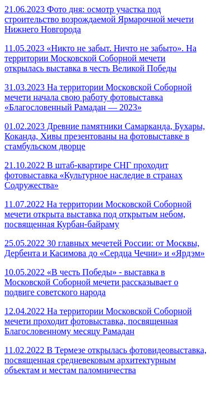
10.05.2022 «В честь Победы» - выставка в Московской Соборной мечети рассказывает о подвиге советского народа (91, 282)
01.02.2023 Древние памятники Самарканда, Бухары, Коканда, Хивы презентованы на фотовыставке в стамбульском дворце (104, 136)
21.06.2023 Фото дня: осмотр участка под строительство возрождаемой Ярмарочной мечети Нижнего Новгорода (99, 19)
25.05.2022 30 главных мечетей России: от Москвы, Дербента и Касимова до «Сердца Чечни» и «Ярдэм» (104, 248)
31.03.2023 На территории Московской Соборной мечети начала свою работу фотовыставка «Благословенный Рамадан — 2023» (98, 97)
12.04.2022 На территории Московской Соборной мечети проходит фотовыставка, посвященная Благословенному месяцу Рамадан (98, 321)
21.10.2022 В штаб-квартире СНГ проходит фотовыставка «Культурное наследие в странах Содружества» (93, 175)
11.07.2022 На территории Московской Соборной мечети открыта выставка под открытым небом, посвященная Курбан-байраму (97, 214)
